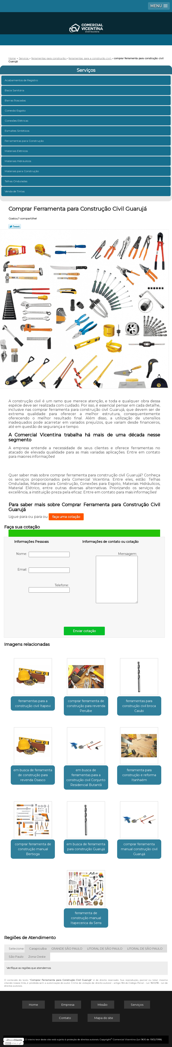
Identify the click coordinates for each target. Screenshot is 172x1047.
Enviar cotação (84, 631)
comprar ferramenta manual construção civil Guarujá (139, 849)
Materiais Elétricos (16, 151)
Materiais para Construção (22, 171)
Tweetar (15, 226)
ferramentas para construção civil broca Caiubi (139, 706)
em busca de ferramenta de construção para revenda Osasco (32, 775)
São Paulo (16, 956)
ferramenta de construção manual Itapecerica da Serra (86, 918)
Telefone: (49, 588)
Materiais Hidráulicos (18, 161)
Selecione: (16, 948)
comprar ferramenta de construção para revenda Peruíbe (86, 706)
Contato (65, 1018)
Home (33, 1004)
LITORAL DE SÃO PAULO (105, 948)
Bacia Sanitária (15, 90)
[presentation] (43, 608)
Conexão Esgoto (15, 110)
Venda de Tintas (15, 191)
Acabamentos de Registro (22, 80)
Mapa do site (103, 1018)
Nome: (43, 554)
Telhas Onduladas (16, 181)
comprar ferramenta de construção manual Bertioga (33, 849)
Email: (43, 570)
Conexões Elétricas (17, 120)
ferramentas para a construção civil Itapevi (33, 703)
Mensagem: (117, 577)
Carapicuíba (38, 948)
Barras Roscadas (15, 100)
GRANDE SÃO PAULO (66, 948)
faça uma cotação (66, 517)
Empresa (67, 1004)
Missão (103, 1004)
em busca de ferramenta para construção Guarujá (86, 846)
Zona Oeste (37, 956)
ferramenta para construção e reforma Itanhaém (139, 775)
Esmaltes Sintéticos (17, 130)
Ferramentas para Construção (24, 140)
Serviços (86, 70)
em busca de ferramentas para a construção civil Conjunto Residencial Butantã (85, 777)
